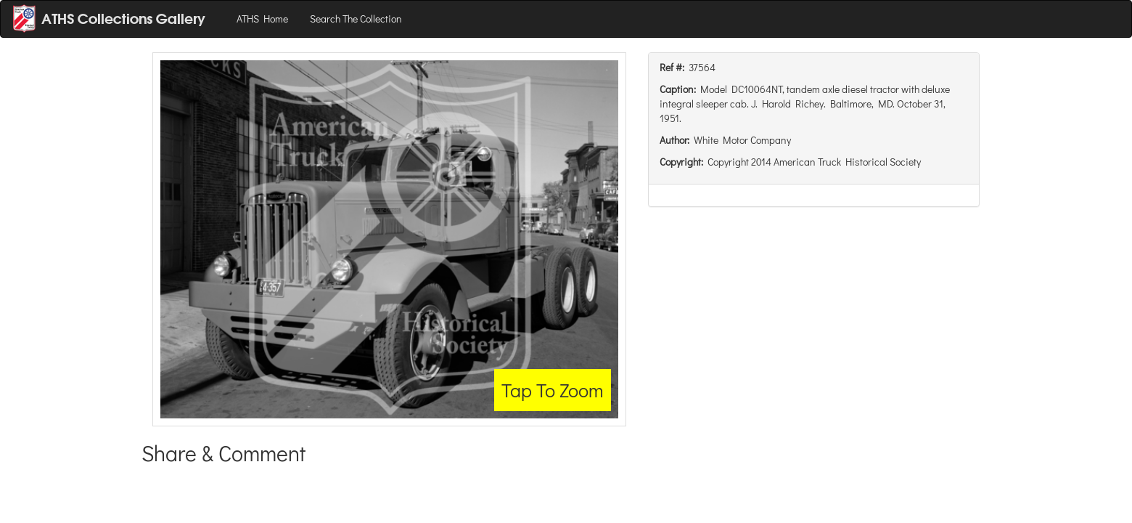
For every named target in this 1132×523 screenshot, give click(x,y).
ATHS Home (262, 18)
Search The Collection (356, 18)
